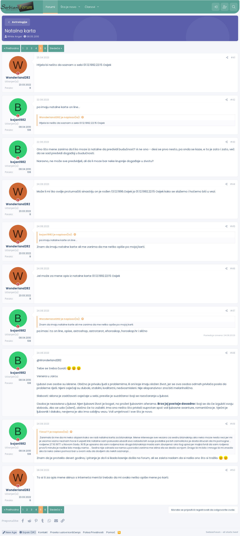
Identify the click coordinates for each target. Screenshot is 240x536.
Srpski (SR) (28, 532)
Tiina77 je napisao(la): (54, 432)
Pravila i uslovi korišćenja (65, 532)
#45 (232, 226)
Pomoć (110, 532)
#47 (232, 310)
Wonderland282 (50, 360)
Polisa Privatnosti (93, 532)
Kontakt (42, 532)
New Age (10, 532)
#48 (232, 352)
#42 (232, 99)
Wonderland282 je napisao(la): (59, 117)
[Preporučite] (227, 58)
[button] (79, 7)
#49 (232, 423)
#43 (232, 141)
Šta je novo (68, 7)
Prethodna (12, 48)
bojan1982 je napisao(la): (55, 234)
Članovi (90, 7)
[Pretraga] (234, 7)
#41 (233, 57)
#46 (232, 268)
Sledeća (55, 48)
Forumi (50, 7)
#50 (232, 470)
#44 (232, 184)
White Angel (14, 36)
